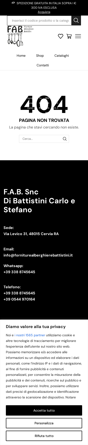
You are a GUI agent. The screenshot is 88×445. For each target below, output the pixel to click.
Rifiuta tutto (44, 436)
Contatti (43, 65)
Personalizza (44, 423)
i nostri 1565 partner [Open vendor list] (30, 335)
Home (21, 55)
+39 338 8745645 (19, 271)
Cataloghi (61, 55)
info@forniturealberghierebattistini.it (38, 255)
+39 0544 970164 (19, 299)
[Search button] (76, 20)
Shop (40, 55)
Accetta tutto (44, 410)
